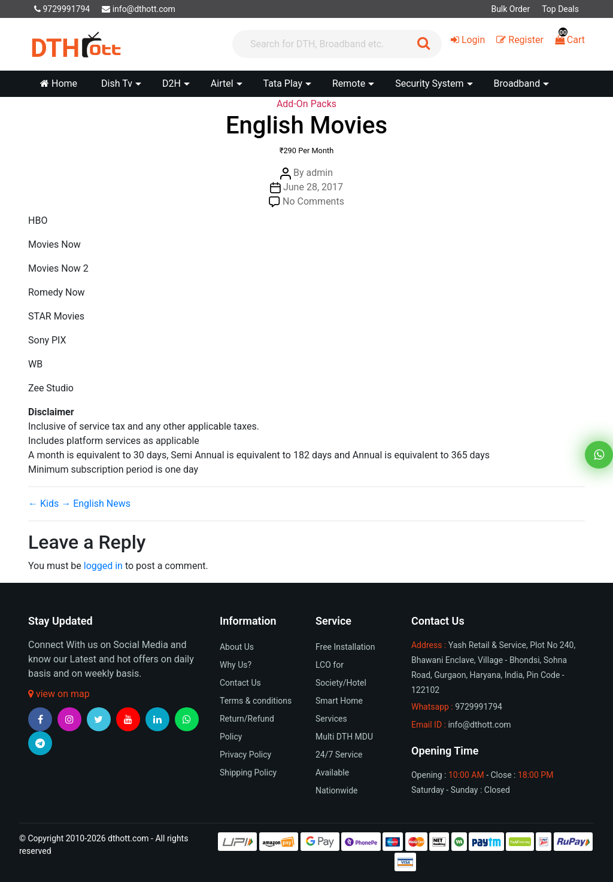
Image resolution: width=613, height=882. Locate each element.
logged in (103, 565)
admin (319, 172)
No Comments (313, 201)
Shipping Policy (248, 772)
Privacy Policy (245, 754)
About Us (237, 647)
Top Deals (560, 9)
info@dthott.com (138, 9)
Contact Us (240, 683)
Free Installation (345, 647)
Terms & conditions (256, 700)
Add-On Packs (306, 104)
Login (468, 39)
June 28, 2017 (313, 187)
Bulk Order (510, 9)
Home (58, 83)
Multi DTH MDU (344, 736)
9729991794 (62, 9)
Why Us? (235, 665)
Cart (570, 39)
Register (520, 39)
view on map (59, 693)
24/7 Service (338, 754)
